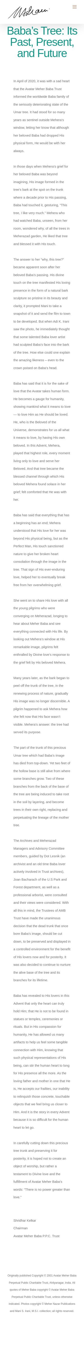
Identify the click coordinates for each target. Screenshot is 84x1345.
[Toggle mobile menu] (75, 6)
